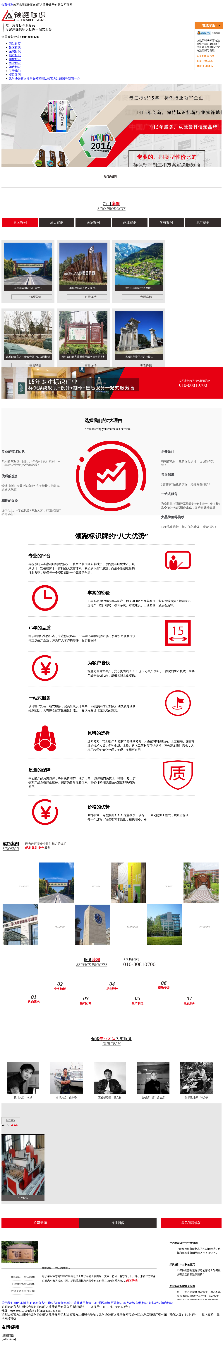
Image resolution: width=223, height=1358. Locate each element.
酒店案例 (56, 222)
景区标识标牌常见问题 (182, 1286)
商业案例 (129, 222)
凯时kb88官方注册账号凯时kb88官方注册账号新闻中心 (44, 78)
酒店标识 (15, 66)
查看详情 (35, 297)
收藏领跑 (7, 4)
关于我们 (15, 70)
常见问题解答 (191, 1223)
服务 (91, 962)
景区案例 (20, 222)
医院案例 (93, 222)
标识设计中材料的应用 (182, 1264)
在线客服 (208, 33)
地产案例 (203, 222)
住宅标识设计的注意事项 (183, 1243)
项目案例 (15, 74)
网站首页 (15, 43)
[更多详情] (132, 1280)
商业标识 (15, 63)
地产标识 (15, 55)
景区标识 (15, 47)
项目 (111, 206)
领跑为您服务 (111, 1041)
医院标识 (15, 51)
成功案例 (12, 846)
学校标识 (15, 59)
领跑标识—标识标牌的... (56, 1268)
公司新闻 (40, 1223)
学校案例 (166, 222)
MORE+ (10, 1120)
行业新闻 (117, 1223)
